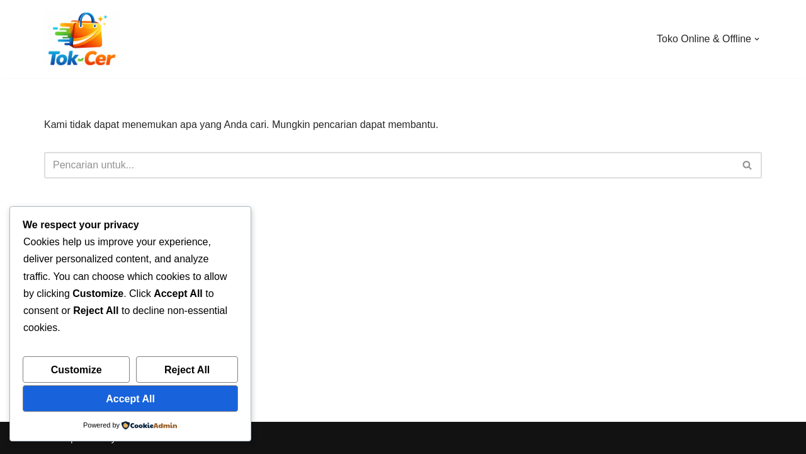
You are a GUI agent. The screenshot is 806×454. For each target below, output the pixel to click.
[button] (756, 39)
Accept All (130, 398)
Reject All (187, 369)
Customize (76, 369)
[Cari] (389, 165)
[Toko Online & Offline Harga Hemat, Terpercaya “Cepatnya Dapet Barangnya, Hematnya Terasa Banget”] (82, 39)
